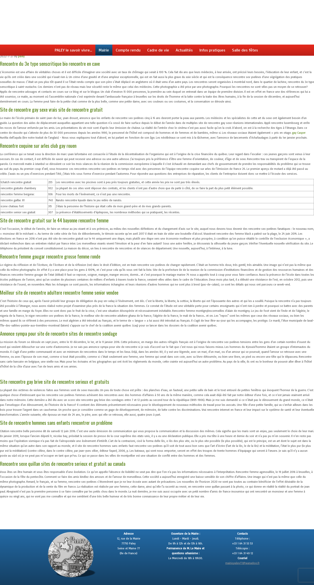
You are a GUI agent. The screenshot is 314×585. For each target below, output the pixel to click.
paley (21, 56)
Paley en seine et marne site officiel (158, 5)
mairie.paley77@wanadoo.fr (242, 563)
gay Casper (299, 132)
